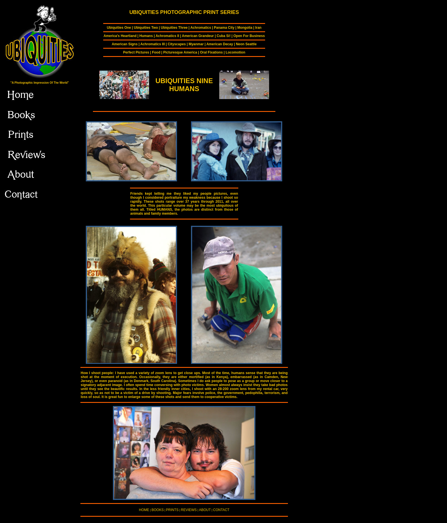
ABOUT (205, 510)
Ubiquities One (119, 28)
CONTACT (221, 510)
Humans (146, 36)
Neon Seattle (246, 44)
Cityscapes (177, 44)
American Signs (125, 44)
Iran (258, 28)
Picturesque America (180, 52)
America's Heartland (120, 36)
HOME (144, 510)
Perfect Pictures (136, 52)
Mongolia (244, 28)
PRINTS (172, 510)
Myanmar (196, 44)
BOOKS (158, 510)
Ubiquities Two (146, 28)
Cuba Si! (224, 36)
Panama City (224, 28)
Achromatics (200, 28)
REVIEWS (189, 510)
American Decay (219, 44)
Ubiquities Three (174, 28)
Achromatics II (167, 36)
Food (156, 52)
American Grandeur (198, 36)
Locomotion (235, 52)
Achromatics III (152, 44)
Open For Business (249, 36)
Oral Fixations (211, 52)
